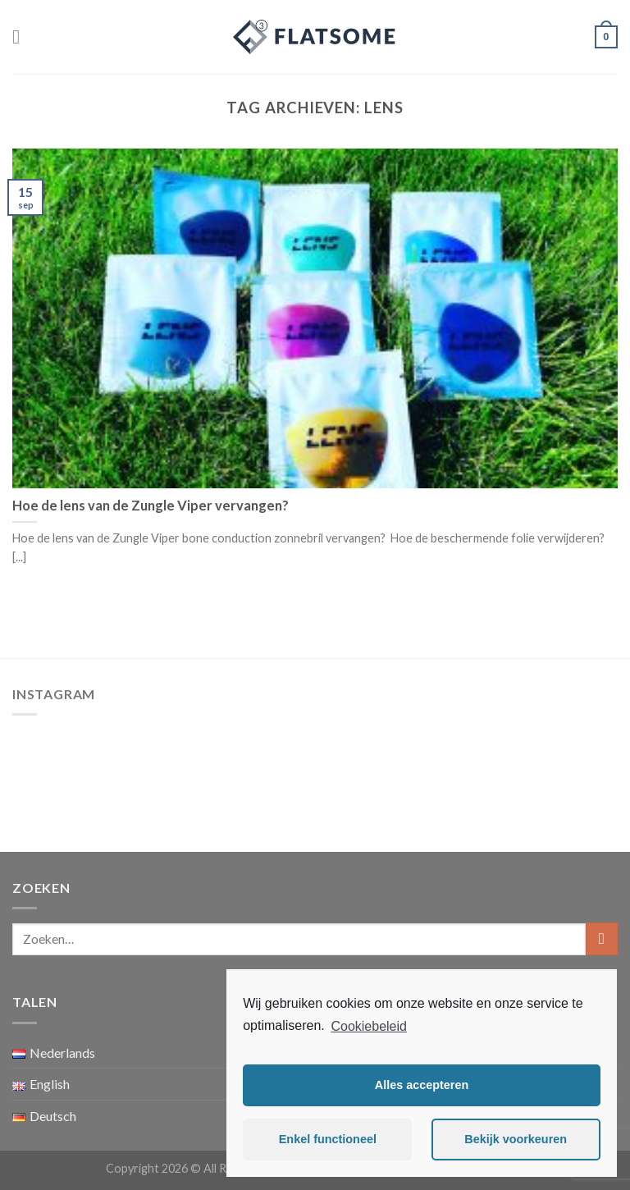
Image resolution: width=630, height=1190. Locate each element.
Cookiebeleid (369, 1026)
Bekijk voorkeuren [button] (515, 1139)
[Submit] (602, 938)
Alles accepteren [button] (421, 1085)
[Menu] (22, 36)
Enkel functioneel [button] (328, 1139)
